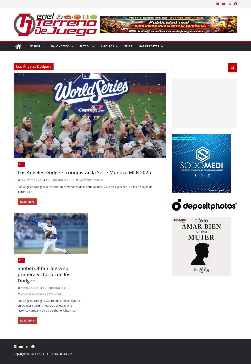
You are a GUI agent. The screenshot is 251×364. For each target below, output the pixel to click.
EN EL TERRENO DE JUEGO (60, 180)
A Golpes (107, 46)
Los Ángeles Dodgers (91, 180)
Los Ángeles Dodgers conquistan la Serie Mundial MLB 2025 (84, 172)
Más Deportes (148, 46)
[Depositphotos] (204, 201)
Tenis (128, 46)
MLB (21, 164)
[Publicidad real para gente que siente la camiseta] (168, 19)
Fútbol (85, 46)
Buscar (232, 68)
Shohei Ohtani (54, 293)
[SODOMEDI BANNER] (201, 136)
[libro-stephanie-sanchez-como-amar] (201, 219)
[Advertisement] (204, 103)
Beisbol (35, 46)
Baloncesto (60, 46)
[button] (43, 46)
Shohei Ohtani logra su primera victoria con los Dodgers (44, 274)
